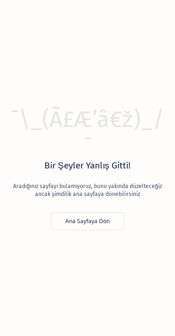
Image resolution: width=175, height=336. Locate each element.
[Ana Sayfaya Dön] (87, 221)
